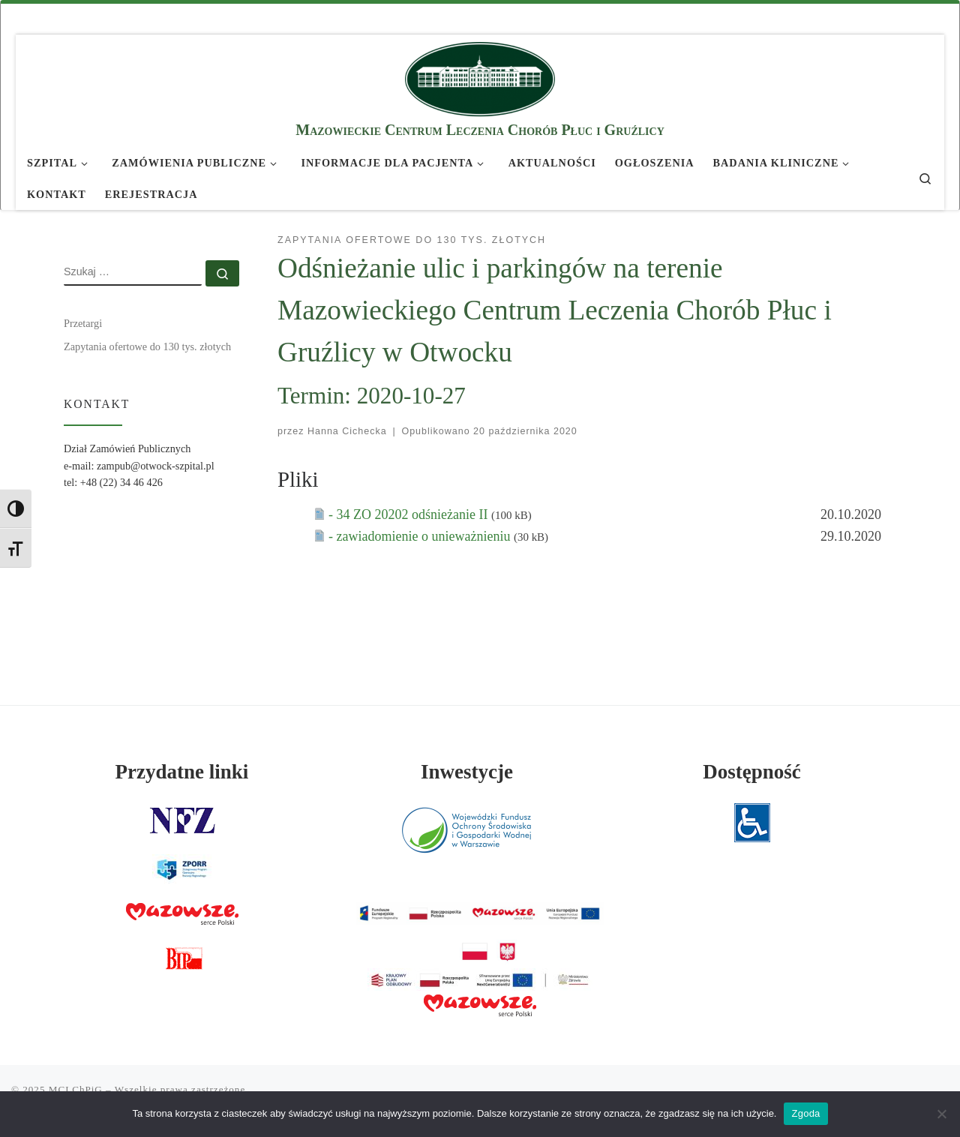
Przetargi (83, 323)
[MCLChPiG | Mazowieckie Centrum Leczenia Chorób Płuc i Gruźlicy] (480, 77)
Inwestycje (467, 771)
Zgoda (805, 1113)
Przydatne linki (182, 771)
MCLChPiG (76, 1089)
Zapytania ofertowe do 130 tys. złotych (147, 346)
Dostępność (752, 771)
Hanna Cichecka (347, 431)
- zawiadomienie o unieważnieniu (421, 536)
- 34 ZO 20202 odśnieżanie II (409, 514)
